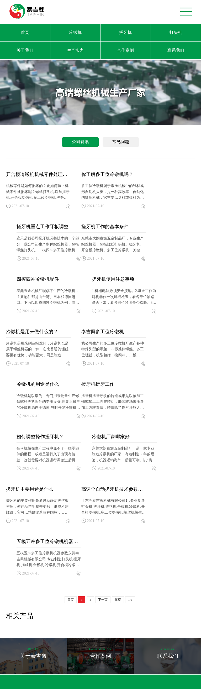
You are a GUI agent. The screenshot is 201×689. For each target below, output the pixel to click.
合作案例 (125, 50)
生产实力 (75, 50)
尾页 (118, 434)
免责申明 (185, 649)
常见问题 (120, 141)
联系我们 (175, 50)
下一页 (103, 434)
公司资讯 (80, 141)
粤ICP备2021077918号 (120, 649)
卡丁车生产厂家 (41, 679)
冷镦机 (75, 32)
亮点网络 (166, 649)
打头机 (176, 32)
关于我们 (25, 50)
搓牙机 (125, 32)
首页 (25, 32)
